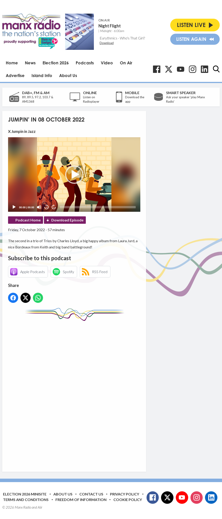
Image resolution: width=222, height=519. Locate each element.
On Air (126, 62)
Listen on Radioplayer (91, 99)
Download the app (134, 99)
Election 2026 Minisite (24, 494)
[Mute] (39, 207)
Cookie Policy (127, 499)
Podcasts (85, 62)
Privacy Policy (124, 494)
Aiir (40, 507)
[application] (74, 174)
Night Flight (109, 25)
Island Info (42, 75)
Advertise (15, 75)
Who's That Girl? (132, 38)
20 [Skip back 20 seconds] (47, 207)
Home (12, 62)
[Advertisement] (94, 393)
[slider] (98, 207)
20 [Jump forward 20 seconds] (54, 207)
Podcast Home (28, 220)
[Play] (14, 207)
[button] (74, 174)
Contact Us (91, 494)
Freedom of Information (81, 499)
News (30, 62)
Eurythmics (108, 38)
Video (107, 62)
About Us (68, 75)
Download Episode (67, 220)
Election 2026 (56, 62)
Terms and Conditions (26, 499)
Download (107, 43)
